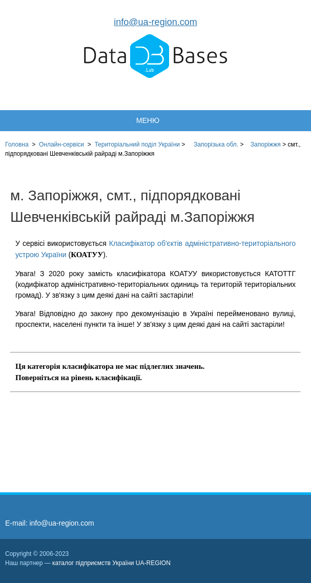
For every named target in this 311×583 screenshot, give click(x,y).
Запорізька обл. (216, 144)
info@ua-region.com (155, 22)
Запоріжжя (266, 144)
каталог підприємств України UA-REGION (111, 563)
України (137, 144)
